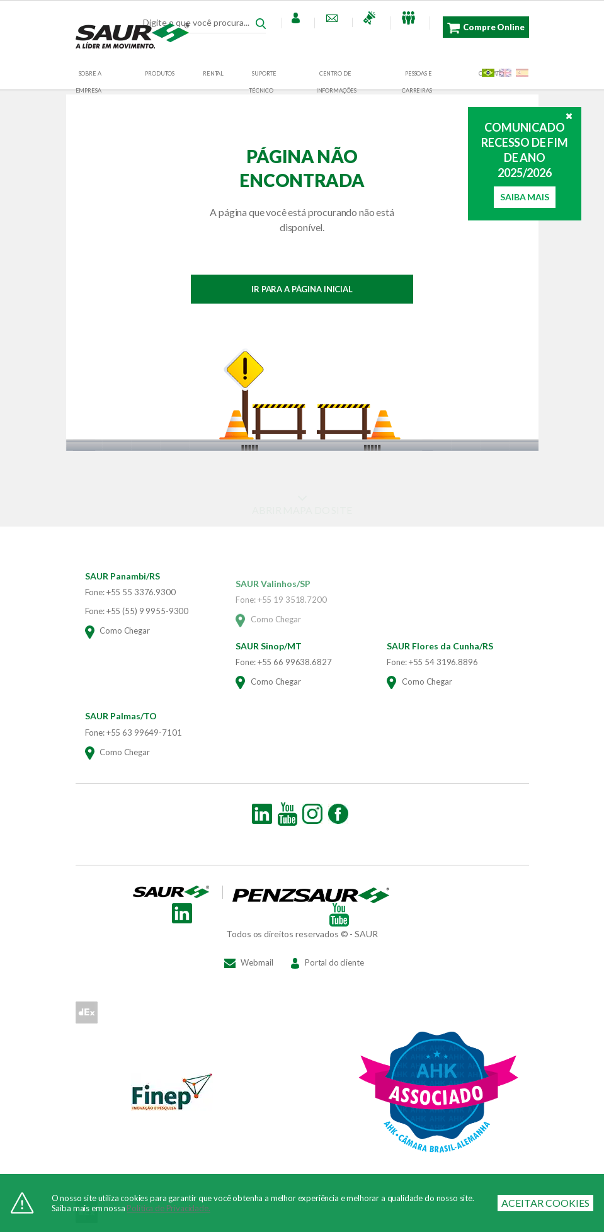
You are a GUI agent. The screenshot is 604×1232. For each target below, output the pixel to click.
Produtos (159, 73)
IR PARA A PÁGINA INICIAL (302, 289)
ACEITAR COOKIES (545, 1203)
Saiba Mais (524, 196)
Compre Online (485, 28)
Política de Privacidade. (168, 1208)
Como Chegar (117, 638)
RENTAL (213, 73)
